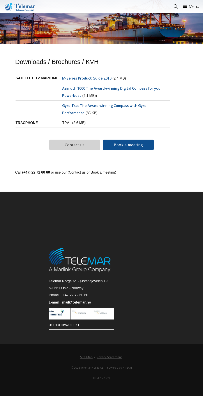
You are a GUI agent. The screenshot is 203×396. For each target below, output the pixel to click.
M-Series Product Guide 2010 (86, 78)
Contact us (75, 144)
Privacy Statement (109, 357)
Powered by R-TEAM (119, 367)
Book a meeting (128, 144)
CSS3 (107, 378)
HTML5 (97, 378)
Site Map (86, 357)
